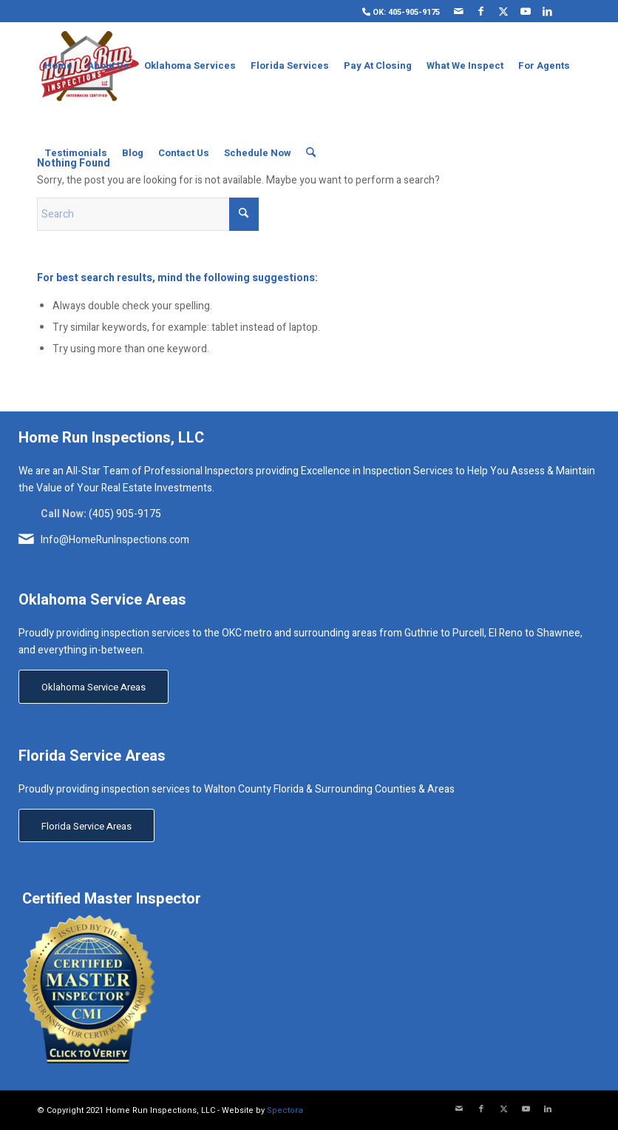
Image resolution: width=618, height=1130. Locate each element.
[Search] (311, 153)
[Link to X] (503, 11)
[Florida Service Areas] (86, 826)
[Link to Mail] (458, 11)
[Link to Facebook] (481, 11)
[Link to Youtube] (525, 11)
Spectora (285, 1110)
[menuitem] (397, 11)
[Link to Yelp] (570, 11)
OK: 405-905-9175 (401, 12)
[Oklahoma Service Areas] (93, 687)
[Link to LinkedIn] (547, 11)
